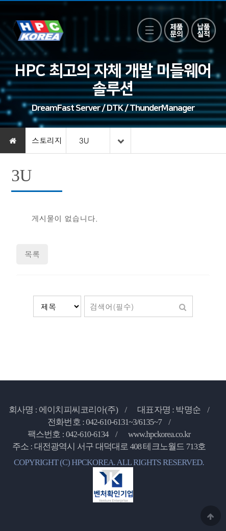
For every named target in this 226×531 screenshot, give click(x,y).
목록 (32, 254)
